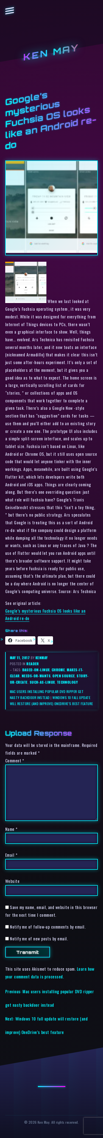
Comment (14, 760)
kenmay (41, 657)
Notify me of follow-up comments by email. (47, 927)
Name (11, 829)
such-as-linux (42, 682)
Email (11, 855)
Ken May (52, 52)
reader (32, 663)
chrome (58, 669)
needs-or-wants (36, 675)
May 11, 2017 (20, 657)
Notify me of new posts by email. (39, 938)
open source (63, 675)
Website (12, 881)
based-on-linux (35, 669)
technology (67, 682)
